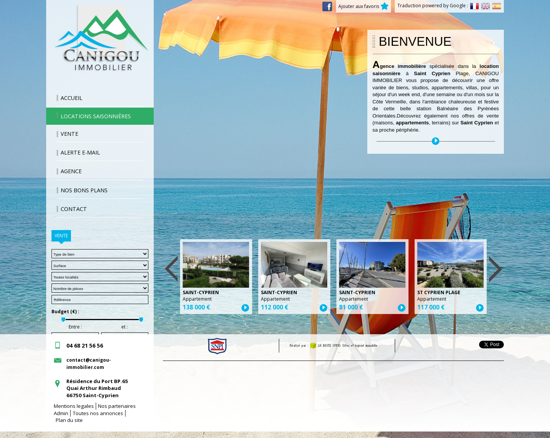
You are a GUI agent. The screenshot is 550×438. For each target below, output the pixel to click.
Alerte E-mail (80, 152)
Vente (69, 133)
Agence (71, 171)
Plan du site (69, 420)
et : (124, 327)
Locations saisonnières (96, 116)
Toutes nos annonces (98, 413)
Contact (74, 209)
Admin (61, 413)
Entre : (75, 327)
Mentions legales (74, 406)
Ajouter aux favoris (363, 6)
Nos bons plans (84, 190)
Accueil (71, 97)
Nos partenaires (117, 406)
